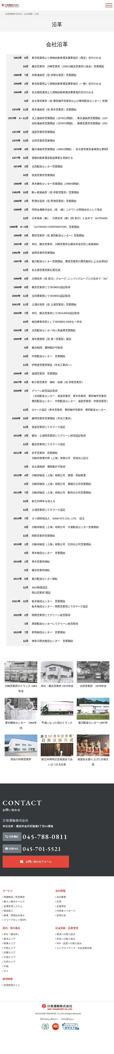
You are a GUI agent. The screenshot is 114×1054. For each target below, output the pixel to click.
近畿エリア (9, 973)
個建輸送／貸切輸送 (14, 918)
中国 (6, 987)
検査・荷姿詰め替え (14, 936)
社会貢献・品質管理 (66, 949)
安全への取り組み (66, 960)
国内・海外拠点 (11, 949)
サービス (8, 912)
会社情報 (28, 13)
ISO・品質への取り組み (69, 964)
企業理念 (61, 927)
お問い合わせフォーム (39, 882)
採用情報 (8, 1000)
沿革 (59, 922)
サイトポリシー (67, 1039)
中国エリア (9, 978)
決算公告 (61, 936)
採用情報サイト (12, 1006)
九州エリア (9, 983)
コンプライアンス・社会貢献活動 (74, 969)
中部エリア (9, 969)
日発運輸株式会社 (13, 13)
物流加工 (8, 932)
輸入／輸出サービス (14, 922)
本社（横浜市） (12, 955)
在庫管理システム (13, 927)
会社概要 (61, 918)
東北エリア (9, 960)
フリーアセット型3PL (15, 941)
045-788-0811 (45, 857)
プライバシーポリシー (49, 1039)
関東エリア (9, 964)
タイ (6, 992)
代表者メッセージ (66, 932)
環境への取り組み (66, 955)
